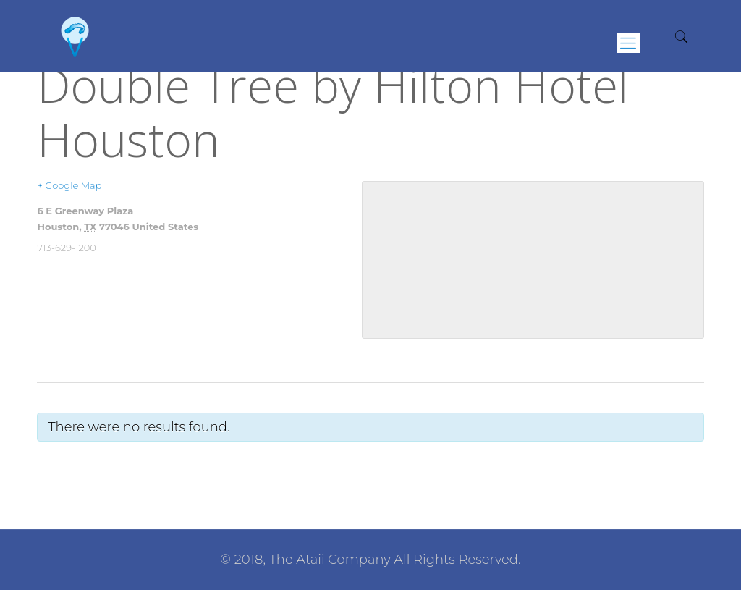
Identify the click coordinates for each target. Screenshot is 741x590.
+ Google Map (69, 185)
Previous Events (80, 468)
